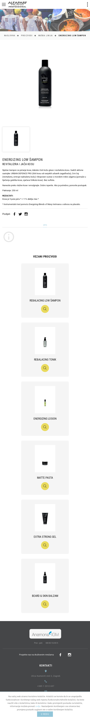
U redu (45, 714)
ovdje (37, 706)
